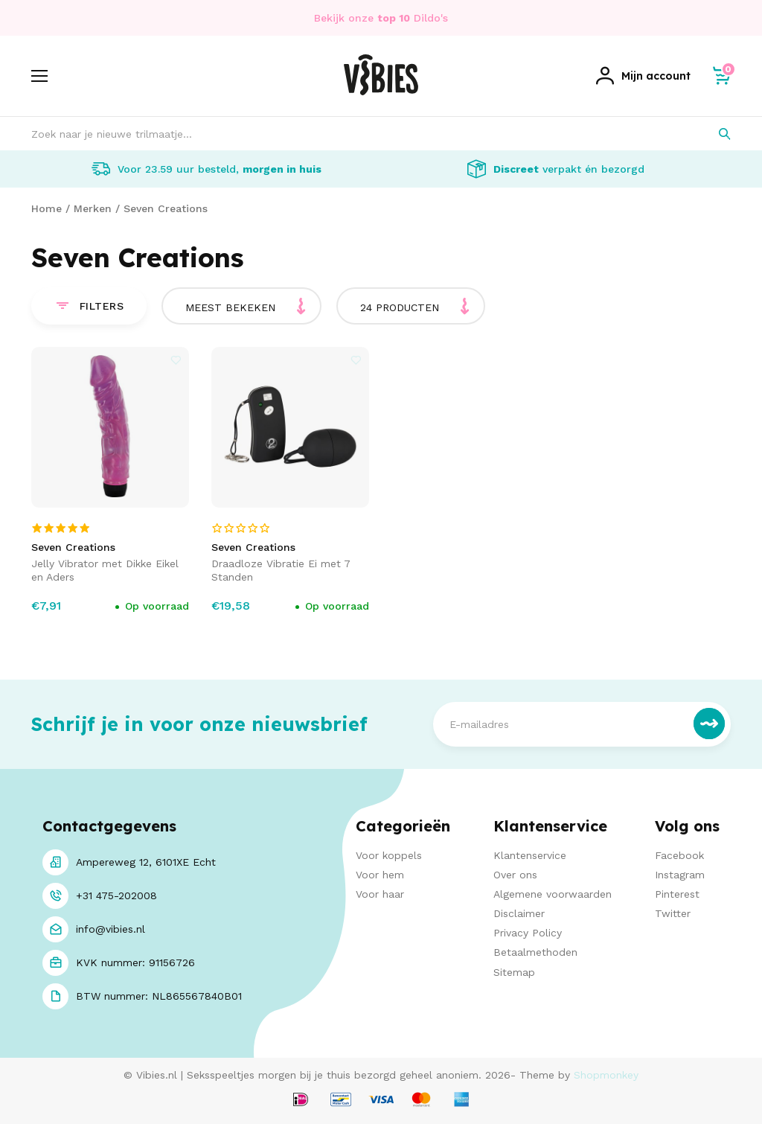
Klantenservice (529, 855)
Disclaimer (519, 913)
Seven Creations (166, 208)
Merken (93, 208)
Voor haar (380, 894)
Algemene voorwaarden (552, 894)
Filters (89, 306)
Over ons (515, 875)
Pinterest (677, 894)
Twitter (673, 913)
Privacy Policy (527, 933)
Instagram (680, 875)
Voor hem (380, 875)
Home (46, 208)
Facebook (679, 855)
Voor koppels (389, 855)
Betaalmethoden (535, 952)
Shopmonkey (606, 1075)
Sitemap (514, 972)
